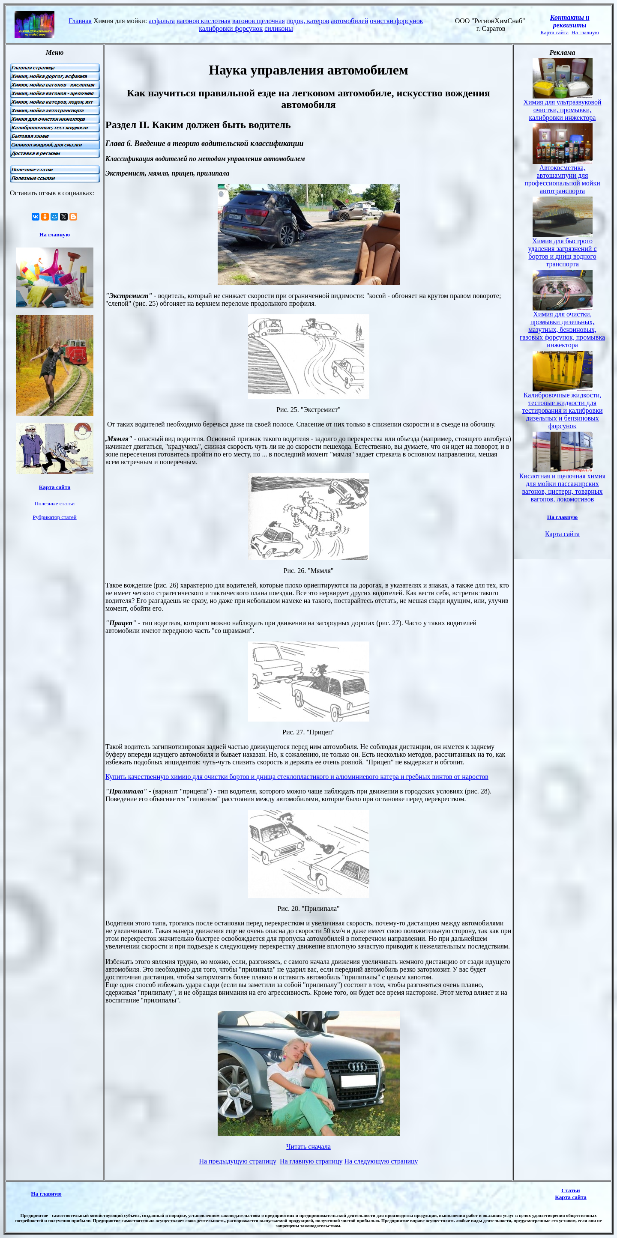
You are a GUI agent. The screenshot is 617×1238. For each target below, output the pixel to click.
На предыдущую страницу (237, 1161)
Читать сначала (308, 1146)
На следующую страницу (381, 1161)
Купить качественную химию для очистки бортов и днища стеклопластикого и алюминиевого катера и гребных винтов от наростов (296, 776)
